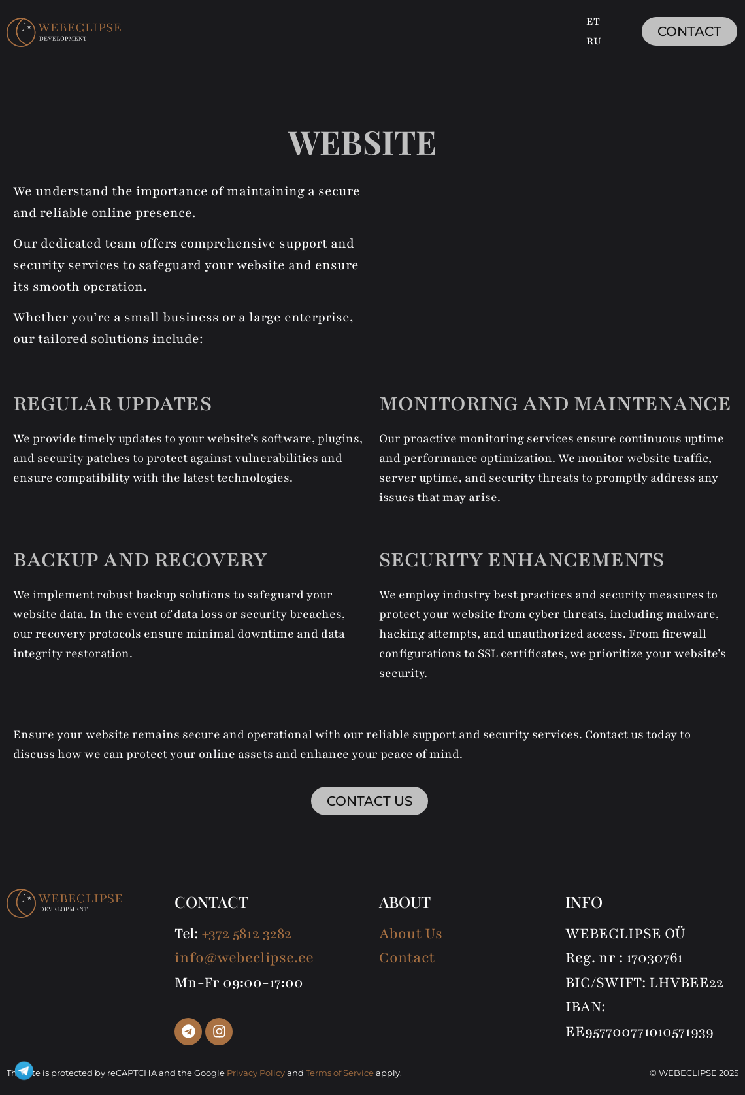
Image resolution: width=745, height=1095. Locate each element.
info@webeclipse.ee (244, 958)
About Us (410, 933)
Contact (407, 958)
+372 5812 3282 (246, 933)
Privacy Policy (256, 1073)
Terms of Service (340, 1073)
